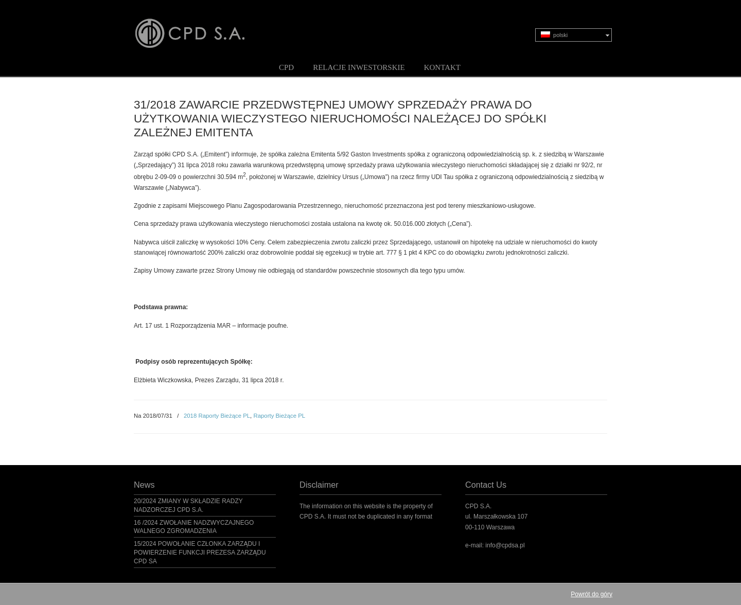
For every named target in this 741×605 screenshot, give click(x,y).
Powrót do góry (591, 594)
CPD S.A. (202, 26)
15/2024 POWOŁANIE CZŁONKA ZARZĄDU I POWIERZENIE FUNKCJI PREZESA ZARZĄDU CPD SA (200, 552)
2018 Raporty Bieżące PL (217, 416)
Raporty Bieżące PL (279, 416)
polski (554, 34)
